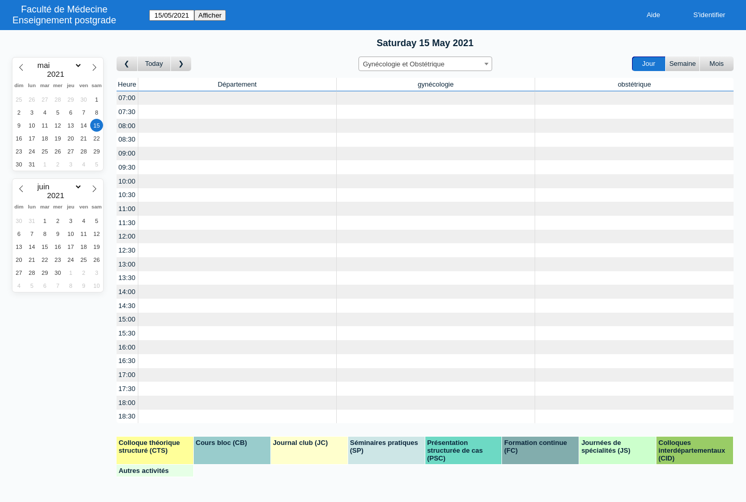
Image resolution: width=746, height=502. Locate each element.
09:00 (127, 153)
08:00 (127, 126)
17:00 (127, 375)
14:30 (127, 306)
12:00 (127, 236)
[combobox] (425, 64)
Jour (648, 63)
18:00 (127, 403)
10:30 (127, 195)
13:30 (127, 278)
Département (237, 84)
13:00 (127, 264)
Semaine (682, 63)
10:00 (127, 181)
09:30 (127, 167)
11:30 (127, 223)
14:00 (127, 292)
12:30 (127, 250)
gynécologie (435, 84)
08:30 (127, 139)
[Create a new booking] (237, 98)
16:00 (127, 347)
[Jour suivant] (181, 64)
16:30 (127, 361)
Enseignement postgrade (64, 20)
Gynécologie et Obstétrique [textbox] (404, 64)
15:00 (127, 319)
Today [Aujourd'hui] (154, 63)
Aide (653, 15)
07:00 (127, 98)
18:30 (127, 416)
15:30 (127, 333)
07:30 (127, 112)
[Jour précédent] (127, 64)
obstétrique (634, 84)
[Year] (58, 74)
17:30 (127, 389)
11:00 (127, 209)
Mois (717, 63)
